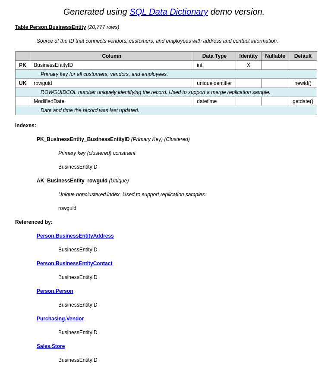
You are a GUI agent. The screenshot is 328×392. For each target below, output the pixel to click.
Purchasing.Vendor (60, 319)
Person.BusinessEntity (58, 27)
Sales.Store (51, 346)
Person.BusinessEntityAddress (75, 236)
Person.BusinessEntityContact (74, 263)
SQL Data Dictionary (168, 11)
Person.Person (55, 291)
